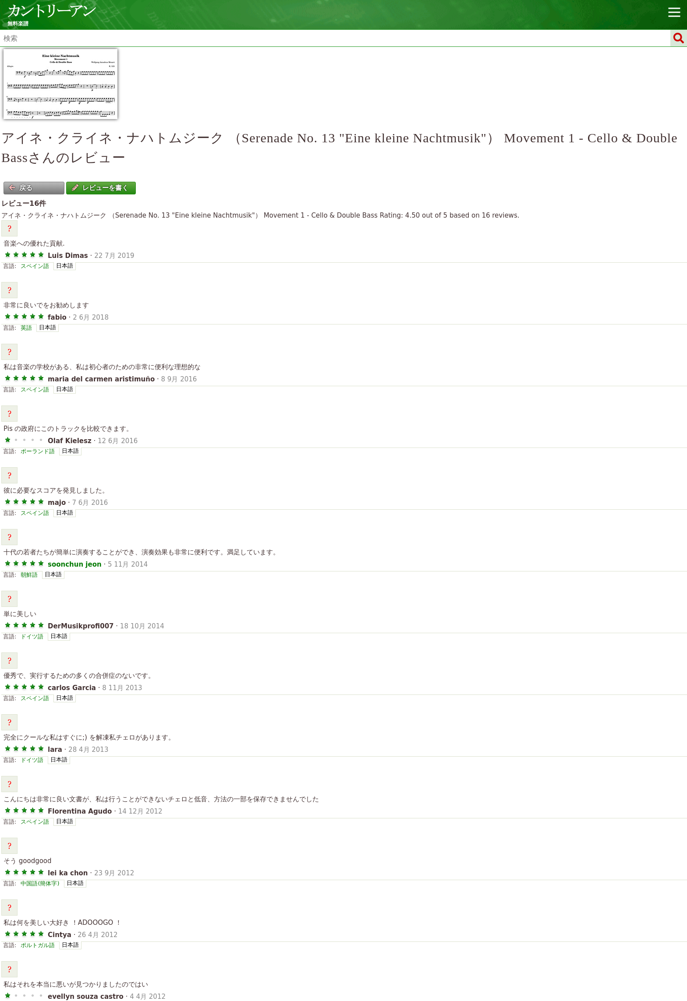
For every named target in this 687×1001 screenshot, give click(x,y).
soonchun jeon (75, 564)
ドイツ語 (32, 636)
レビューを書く (100, 188)
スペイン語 (35, 266)
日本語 (64, 265)
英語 (26, 327)
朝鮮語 (29, 574)
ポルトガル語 (38, 945)
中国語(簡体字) (40, 883)
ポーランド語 (38, 451)
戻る (20, 188)
